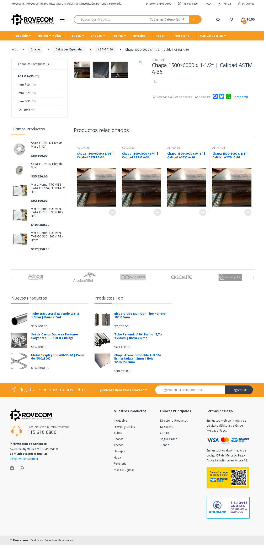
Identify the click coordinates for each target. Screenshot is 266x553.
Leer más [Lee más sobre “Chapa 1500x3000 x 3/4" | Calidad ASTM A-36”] (157, 254)
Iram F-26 (27, 93)
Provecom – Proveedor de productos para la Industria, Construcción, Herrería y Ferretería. (66, 3)
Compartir (240, 97)
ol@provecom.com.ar (24, 469)
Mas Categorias (211, 36)
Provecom (20, 550)
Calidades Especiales (69, 49)
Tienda (224, 4)
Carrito (164, 443)
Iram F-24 (27, 84)
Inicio (14, 49)
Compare (205, 97)
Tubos (76, 36)
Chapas (96, 36)
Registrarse (239, 400)
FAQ (208, 3)
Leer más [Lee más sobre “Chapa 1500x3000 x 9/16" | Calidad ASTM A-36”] (202, 254)
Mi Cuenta (246, 4)
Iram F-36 (27, 101)
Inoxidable (20, 36)
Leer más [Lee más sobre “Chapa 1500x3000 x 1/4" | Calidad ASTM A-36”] (247, 254)
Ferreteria (182, 36)
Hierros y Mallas (49, 36)
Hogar (159, 36)
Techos (117, 36)
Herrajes (139, 36)
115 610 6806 (188, 3)
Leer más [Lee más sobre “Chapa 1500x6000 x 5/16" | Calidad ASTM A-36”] (112, 254)
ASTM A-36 (105, 49)
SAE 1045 (26, 110)
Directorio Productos (158, 3)
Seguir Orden (168, 449)
